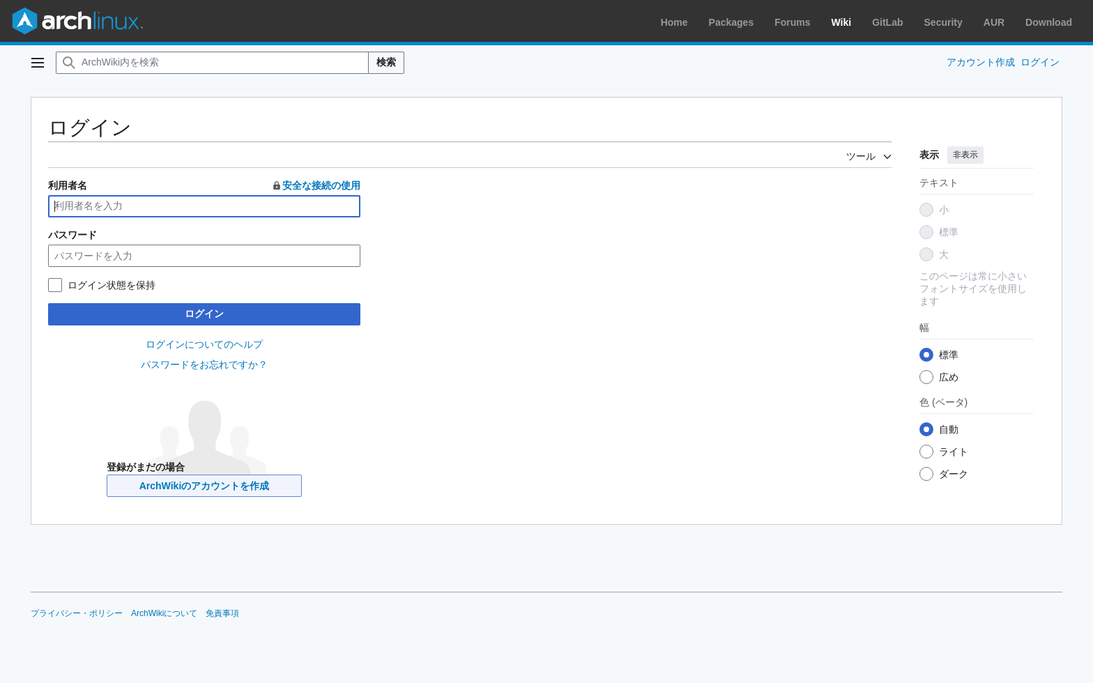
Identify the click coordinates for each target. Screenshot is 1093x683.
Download (1048, 22)
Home (674, 22)
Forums (792, 22)
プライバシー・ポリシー (77, 613)
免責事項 (222, 613)
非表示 (965, 155)
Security (943, 22)
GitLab (887, 22)
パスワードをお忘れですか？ (204, 364)
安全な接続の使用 (315, 185)
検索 (386, 62)
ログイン (204, 313)
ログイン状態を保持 (111, 285)
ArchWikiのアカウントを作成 (204, 485)
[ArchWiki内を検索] (212, 63)
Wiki (842, 22)
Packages (731, 22)
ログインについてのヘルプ (204, 344)
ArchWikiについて (164, 613)
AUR (994, 22)
